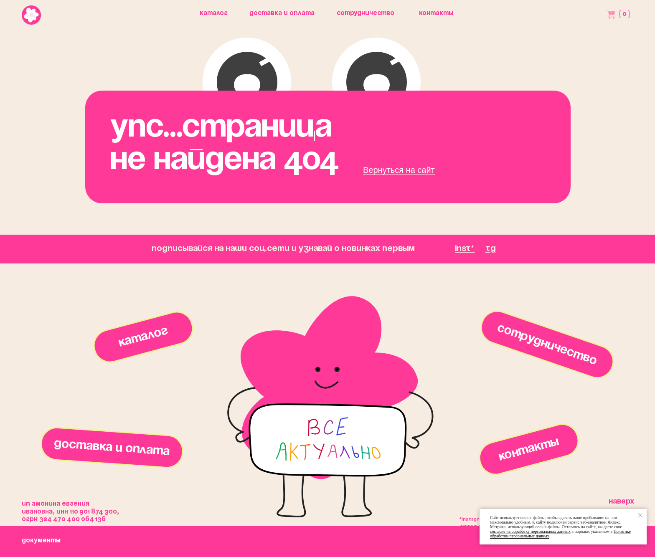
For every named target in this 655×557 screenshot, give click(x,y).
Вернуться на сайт (399, 170)
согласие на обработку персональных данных (530, 531)
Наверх (621, 501)
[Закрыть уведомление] (640, 515)
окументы (41, 541)
